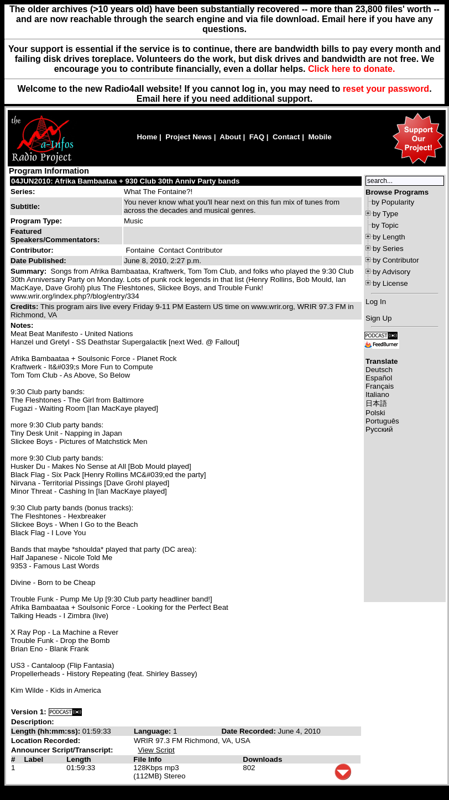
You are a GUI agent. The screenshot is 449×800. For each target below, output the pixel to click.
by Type (385, 214)
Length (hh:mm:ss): (46, 731)
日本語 (376, 403)
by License (390, 283)
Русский (379, 429)
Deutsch (379, 369)
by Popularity (393, 202)
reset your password (386, 88)
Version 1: (28, 712)
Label (33, 759)
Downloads (262, 759)
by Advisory (391, 272)
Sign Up (378, 318)
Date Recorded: (249, 731)
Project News (188, 137)
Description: (32, 722)
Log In (376, 301)
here (172, 98)
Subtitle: (25, 206)
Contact (286, 137)
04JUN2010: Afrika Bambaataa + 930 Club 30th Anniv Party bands (125, 181)
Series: (23, 191)
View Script (156, 750)
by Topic (385, 225)
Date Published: (38, 261)
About (230, 137)
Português (382, 421)
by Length (389, 237)
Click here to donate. (351, 69)
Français (380, 386)
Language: (153, 731)
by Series (388, 248)
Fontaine (140, 250)
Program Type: (36, 221)
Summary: (30, 271)
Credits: (25, 306)
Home (147, 137)
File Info (147, 759)
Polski (375, 413)
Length (78, 759)
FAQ (256, 137)
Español (379, 378)
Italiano (377, 394)
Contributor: (32, 250)
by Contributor (396, 260)
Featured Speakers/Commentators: (55, 235)
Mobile (319, 137)
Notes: (23, 325)
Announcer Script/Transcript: (62, 750)
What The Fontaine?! (158, 191)
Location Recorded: (45, 740)
